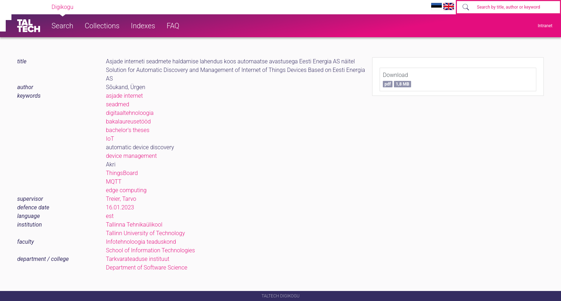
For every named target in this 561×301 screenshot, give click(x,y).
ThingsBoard (122, 173)
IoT (110, 138)
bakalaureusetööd (128, 121)
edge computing (126, 190)
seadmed (117, 104)
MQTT (114, 181)
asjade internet (124, 95)
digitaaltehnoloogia (129, 113)
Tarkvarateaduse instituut (137, 259)
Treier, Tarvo (121, 198)
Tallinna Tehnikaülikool (134, 224)
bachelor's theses (128, 130)
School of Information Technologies (150, 250)
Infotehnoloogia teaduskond (141, 241)
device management (131, 155)
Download (397, 79)
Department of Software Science (146, 267)
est (110, 216)
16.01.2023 (120, 207)
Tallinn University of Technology (145, 233)
